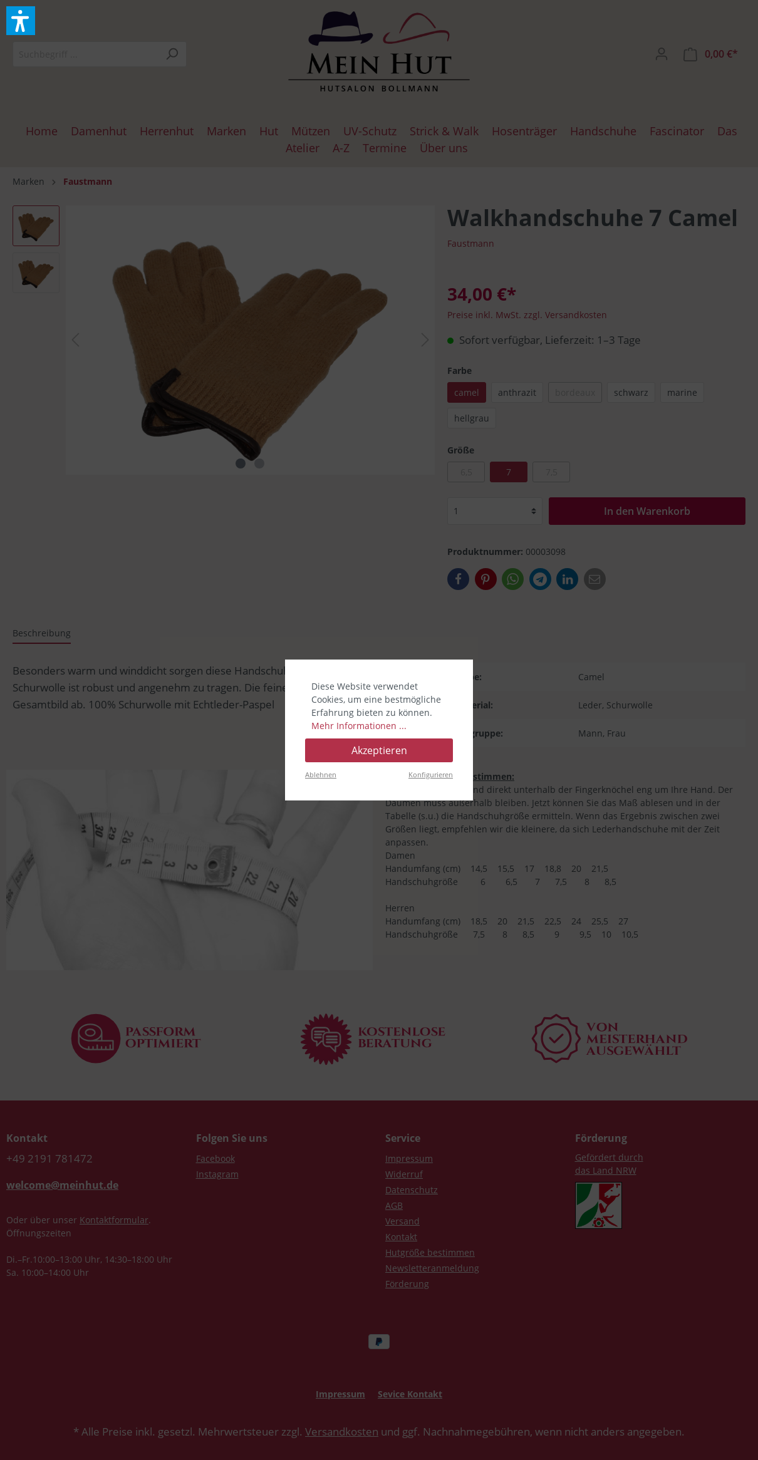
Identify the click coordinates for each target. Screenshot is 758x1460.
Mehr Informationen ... (359, 726)
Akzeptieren (379, 750)
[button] (20, 20)
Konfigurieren (430, 774)
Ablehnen (320, 774)
